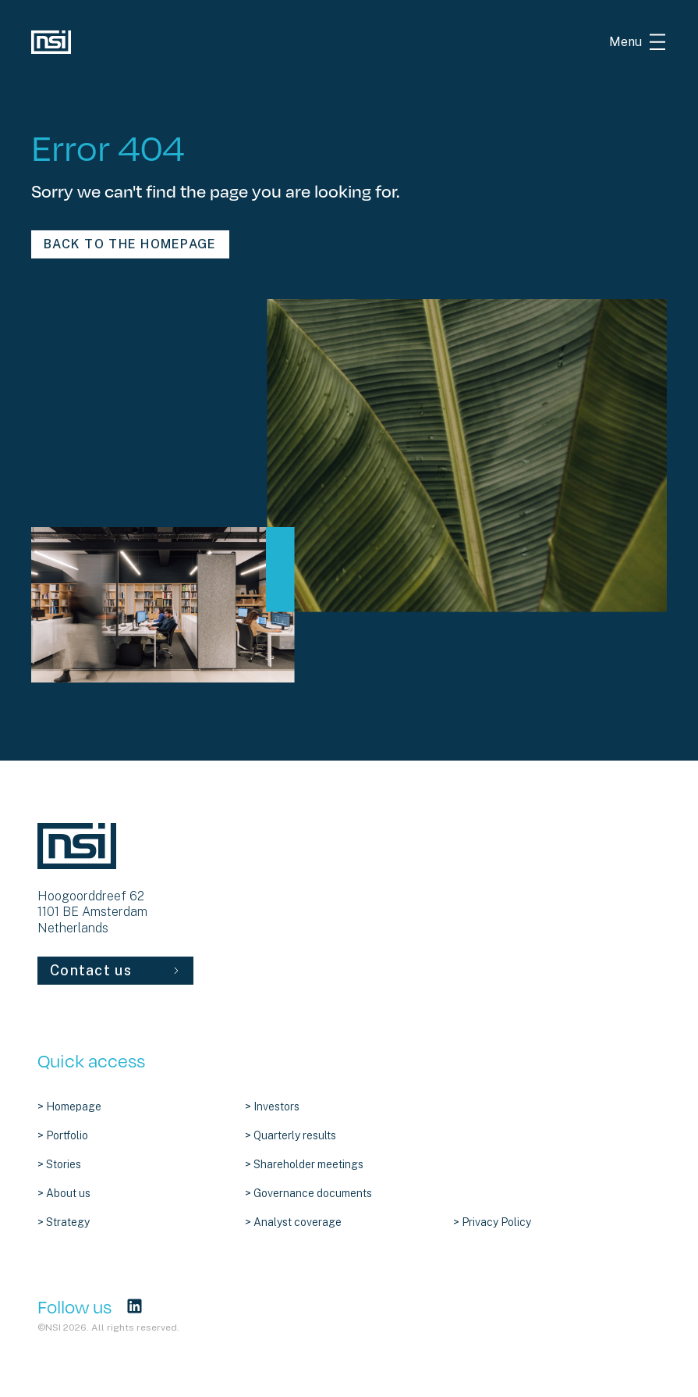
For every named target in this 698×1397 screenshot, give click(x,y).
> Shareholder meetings (304, 1164)
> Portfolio (62, 1135)
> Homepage (69, 1106)
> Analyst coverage (293, 1222)
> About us (63, 1193)
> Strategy (63, 1222)
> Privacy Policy (492, 1222)
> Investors (272, 1106)
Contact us (115, 970)
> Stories (59, 1164)
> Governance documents (308, 1193)
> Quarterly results (290, 1135)
